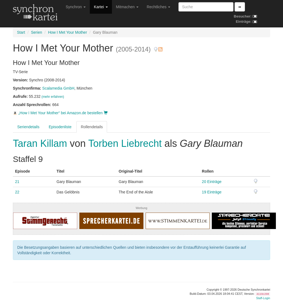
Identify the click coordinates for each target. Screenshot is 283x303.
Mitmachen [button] (127, 7)
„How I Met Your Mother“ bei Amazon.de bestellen (60, 113)
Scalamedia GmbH (58, 88)
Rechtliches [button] (158, 7)
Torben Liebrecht (124, 143)
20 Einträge (212, 181)
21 (17, 181)
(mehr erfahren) (52, 97)
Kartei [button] (101, 7)
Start (21, 32)
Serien (36, 32)
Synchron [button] (76, 7)
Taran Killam (41, 143)
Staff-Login (263, 298)
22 (17, 192)
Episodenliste (60, 127)
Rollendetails (92, 127)
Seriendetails (28, 127)
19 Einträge (212, 192)
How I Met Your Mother (67, 32)
